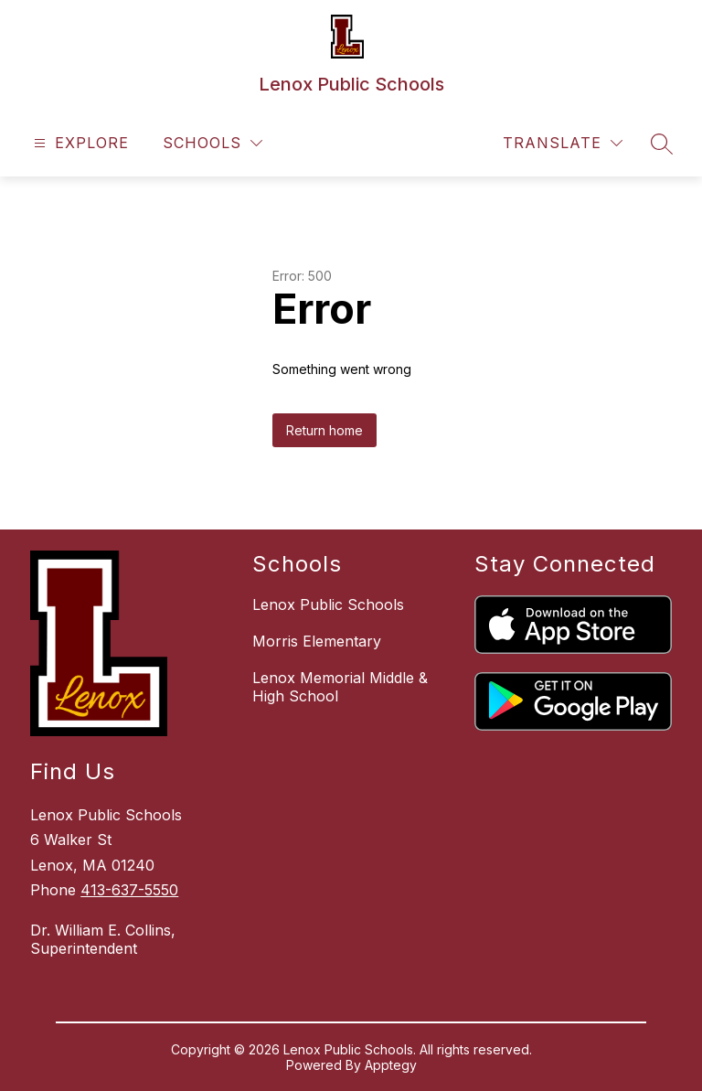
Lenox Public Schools (328, 604)
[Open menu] (79, 143)
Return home (324, 430)
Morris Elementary (316, 641)
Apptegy (391, 1065)
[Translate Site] (562, 143)
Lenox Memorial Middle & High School (340, 687)
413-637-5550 (129, 890)
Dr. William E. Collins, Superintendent (103, 939)
